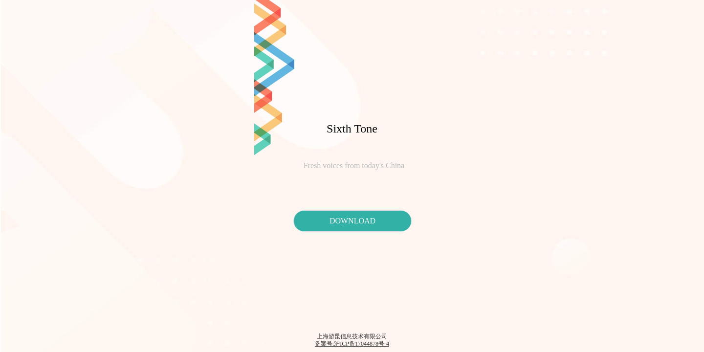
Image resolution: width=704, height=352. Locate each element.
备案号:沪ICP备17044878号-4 (352, 343)
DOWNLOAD (352, 221)
